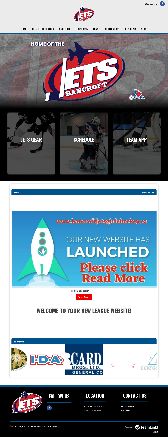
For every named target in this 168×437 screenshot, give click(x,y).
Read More (84, 297)
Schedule (65, 29)
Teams (96, 29)
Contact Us (112, 29)
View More (147, 192)
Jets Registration (43, 29)
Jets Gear (130, 29)
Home (24, 29)
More (144, 29)
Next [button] (151, 358)
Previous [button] (17, 358)
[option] (46, 359)
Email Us (125, 410)
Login (155, 431)
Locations (81, 29)
